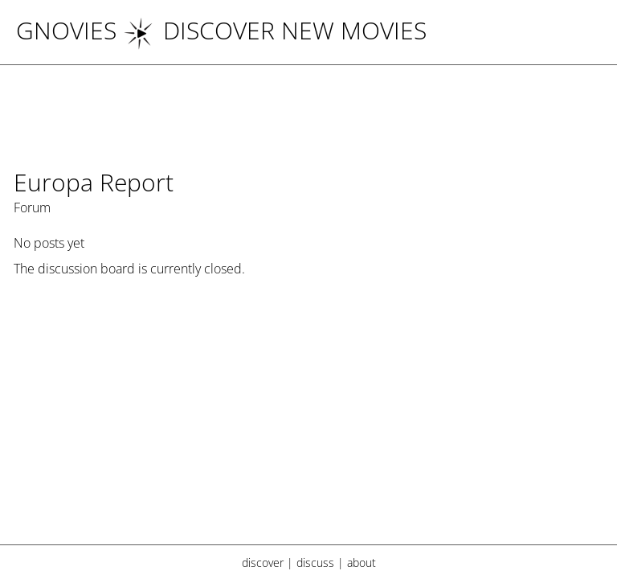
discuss (315, 562)
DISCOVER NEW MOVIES (275, 30)
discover (263, 562)
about (361, 562)
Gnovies (66, 30)
